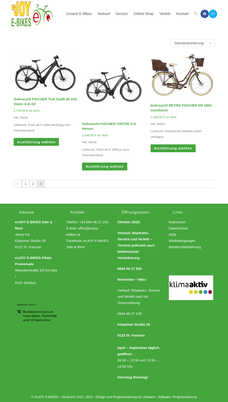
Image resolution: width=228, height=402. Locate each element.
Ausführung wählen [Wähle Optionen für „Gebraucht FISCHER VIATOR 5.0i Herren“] (104, 166)
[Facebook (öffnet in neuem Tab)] (205, 14)
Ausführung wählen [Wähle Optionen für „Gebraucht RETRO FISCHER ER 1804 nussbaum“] (173, 148)
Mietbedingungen (182, 241)
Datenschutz (178, 228)
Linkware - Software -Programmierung (169, 397)
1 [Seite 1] (25, 184)
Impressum (177, 222)
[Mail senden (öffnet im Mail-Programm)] (213, 14)
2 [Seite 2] (33, 184)
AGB (172, 234)
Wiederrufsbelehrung (185, 247)
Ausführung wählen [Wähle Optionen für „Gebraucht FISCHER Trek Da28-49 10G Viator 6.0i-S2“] (36, 142)
